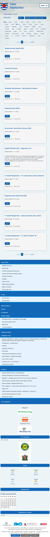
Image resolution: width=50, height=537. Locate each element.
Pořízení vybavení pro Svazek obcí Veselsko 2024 (15, 375)
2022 (18, 24)
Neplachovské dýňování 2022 (16, 196)
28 (4, 507)
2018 (33, 22)
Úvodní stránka (8, 14)
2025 (36, 24)
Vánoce (24, 36)
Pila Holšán (5, 351)
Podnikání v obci (6, 335)
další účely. (39, 529)
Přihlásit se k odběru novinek (36, 18)
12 (15, 501)
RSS (21, 18)
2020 (6, 24)
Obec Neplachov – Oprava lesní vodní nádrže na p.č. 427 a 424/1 (19, 386)
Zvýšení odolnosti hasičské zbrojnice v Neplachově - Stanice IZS (19, 391)
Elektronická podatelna (8, 284)
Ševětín (29, 33)
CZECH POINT (6, 281)
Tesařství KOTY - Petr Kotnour (10, 361)
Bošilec (34, 26)
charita (7, 29)
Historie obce (5, 298)
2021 (12, 24)
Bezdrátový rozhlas (7, 396)
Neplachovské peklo (12, 108)
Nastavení (35, 535)
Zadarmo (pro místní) (7, 364)
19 (15, 503)
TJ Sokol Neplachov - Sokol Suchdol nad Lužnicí (23, 216)
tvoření (17, 36)
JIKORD (43, 29)
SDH (23, 33)
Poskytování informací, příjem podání (12, 273)
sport (6, 36)
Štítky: (5, 22)
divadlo (19, 29)
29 (6, 507)
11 (12, 501)
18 (12, 503)
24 (10, 505)
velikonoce (32, 36)
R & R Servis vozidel (7, 359)
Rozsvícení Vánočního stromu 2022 (18, 128)
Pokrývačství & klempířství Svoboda (11, 353)
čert (40, 26)
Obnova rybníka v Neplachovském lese (12, 383)
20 (2, 505)
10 (10, 501)
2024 (30, 24)
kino (26, 31)
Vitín (39, 36)
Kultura (3, 309)
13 (2, 503)
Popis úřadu (5, 268)
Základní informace (7, 265)
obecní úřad (15, 33)
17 (10, 503)
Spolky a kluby (5, 316)
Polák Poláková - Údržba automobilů (11, 356)
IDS (37, 29)
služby (35, 33)
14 (4, 503)
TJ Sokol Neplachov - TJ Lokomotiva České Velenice (24, 176)
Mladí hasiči (5, 324)
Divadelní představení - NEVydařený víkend (21, 88)
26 (15, 505)
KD (20, 31)
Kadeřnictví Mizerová (7, 348)
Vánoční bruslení (11, 68)
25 (12, 505)
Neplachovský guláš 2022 (14, 48)
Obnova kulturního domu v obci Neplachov (13, 373)
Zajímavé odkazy (6, 332)
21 (4, 505)
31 (4, 498)
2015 (16, 22)
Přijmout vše (15, 535)
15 (6, 503)
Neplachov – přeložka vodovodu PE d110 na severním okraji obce (19, 378)
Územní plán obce (6, 289)
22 (6, 505)
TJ (12, 36)
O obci (3, 294)
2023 (24, 24)
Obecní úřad (4, 262)
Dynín (25, 29)
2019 (39, 22)
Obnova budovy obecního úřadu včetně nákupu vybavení (17, 380)
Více (7, 56)
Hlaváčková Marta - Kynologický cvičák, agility (14, 319)
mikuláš (7, 33)
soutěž (42, 33)
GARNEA (4, 346)
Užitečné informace (7, 276)
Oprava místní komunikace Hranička (11, 394)
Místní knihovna (5, 306)
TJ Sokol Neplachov (7, 327)
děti (13, 29)
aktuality (14, 26)
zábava (7, 38)
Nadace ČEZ (5, 388)
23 (8, 505)
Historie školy (5, 300)
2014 (10, 22)
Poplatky (4, 279)
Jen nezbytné (25, 535)
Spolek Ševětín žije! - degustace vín (18, 148)
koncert (32, 31)
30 (2, 498)
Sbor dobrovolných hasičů (9, 322)
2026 (42, 24)
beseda (27, 26)
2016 (22, 22)
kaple (15, 31)
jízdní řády (8, 31)
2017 (28, 22)
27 (2, 507)
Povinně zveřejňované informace (11, 271)
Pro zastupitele (5, 401)
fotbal (31, 29)
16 (8, 503)
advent (7, 26)
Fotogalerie (4, 312)
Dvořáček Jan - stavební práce (10, 343)
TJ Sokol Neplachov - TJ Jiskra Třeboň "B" (21, 236)
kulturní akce (40, 31)
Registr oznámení (6, 287)
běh (21, 26)
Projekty (3, 369)
